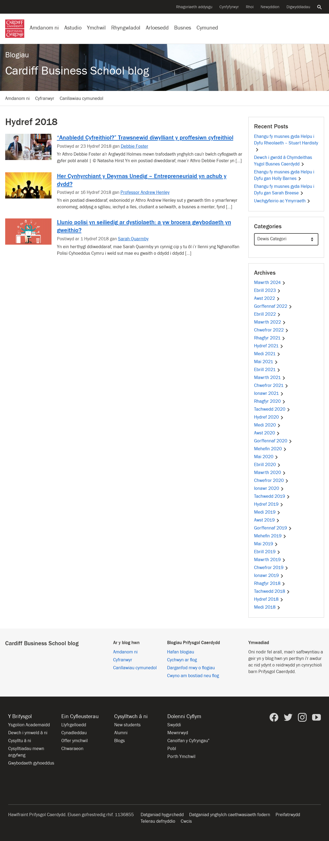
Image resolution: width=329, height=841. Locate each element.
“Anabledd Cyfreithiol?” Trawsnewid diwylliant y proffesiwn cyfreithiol (145, 137)
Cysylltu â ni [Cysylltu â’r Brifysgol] (19, 741)
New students (127, 725)
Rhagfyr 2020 (270, 401)
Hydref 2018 (268, 599)
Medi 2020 (267, 425)
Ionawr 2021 (269, 393)
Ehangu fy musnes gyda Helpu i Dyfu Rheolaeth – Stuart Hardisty (286, 143)
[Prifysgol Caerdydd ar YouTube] (316, 717)
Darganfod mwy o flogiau (191, 668)
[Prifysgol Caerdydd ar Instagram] (302, 717)
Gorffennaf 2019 (273, 528)
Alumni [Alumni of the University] (121, 733)
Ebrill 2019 (267, 552)
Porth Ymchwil (181, 756)
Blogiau (17, 55)
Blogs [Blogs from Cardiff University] (119, 741)
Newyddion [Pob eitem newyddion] (270, 7)
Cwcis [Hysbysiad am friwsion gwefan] (186, 821)
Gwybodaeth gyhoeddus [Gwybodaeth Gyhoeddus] (31, 763)
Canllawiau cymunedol (81, 98)
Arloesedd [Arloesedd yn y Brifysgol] (157, 28)
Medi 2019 (267, 512)
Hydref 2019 (268, 504)
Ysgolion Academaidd (29, 725)
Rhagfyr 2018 (269, 583)
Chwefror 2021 (271, 385)
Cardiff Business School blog (77, 71)
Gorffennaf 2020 (273, 441)
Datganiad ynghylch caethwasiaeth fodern (229, 815)
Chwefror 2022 (271, 330)
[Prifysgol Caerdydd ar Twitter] (288, 717)
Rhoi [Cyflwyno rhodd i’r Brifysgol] (249, 7)
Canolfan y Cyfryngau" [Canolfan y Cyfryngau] (188, 741)
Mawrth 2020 (270, 472)
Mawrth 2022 (270, 322)
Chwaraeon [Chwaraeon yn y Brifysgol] (72, 748)
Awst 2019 (267, 520)
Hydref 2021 (268, 346)
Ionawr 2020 (269, 488)
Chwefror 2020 (271, 480)
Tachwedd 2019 (272, 496)
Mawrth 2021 (270, 377)
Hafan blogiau (180, 652)
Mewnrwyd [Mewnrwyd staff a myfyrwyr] (177, 733)
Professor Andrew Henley (145, 192)
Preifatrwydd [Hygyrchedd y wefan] (288, 815)
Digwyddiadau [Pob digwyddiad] (298, 7)
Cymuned (207, 28)
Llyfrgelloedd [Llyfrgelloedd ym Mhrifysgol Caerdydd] (73, 725)
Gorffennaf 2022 (273, 306)
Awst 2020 (267, 433)
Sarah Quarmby (133, 239)
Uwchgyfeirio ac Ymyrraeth (282, 201)
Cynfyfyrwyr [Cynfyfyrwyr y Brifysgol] (229, 7)
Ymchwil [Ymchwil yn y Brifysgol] (96, 28)
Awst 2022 (267, 298)
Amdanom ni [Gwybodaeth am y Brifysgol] (44, 28)
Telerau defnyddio (158, 821)
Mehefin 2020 (270, 449)
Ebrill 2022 (267, 314)
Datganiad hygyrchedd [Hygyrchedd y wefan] (162, 815)
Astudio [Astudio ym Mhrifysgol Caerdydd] (73, 28)
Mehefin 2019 (270, 536)
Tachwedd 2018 (272, 591)
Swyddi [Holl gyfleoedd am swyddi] (174, 725)
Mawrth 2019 (270, 559)
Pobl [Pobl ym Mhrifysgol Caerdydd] (171, 748)
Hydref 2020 (269, 417)
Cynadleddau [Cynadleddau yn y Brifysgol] (74, 733)
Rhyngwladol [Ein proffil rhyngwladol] (125, 28)
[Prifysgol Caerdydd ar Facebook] (274, 717)
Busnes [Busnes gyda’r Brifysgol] (182, 28)
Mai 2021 (266, 362)
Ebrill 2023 (267, 290)
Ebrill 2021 (267, 369)
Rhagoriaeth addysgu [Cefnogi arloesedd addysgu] (194, 7)
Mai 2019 (266, 544)
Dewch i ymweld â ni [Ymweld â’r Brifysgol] (27, 733)
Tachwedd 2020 (272, 409)
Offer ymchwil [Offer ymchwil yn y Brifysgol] (74, 741)
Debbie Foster (134, 146)
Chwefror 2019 (271, 567)
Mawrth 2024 (270, 282)
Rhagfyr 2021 (269, 338)
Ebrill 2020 (267, 464)
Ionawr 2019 (269, 575)
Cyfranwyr (44, 98)
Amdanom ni (17, 98)
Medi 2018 (267, 607)
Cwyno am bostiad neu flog (193, 676)
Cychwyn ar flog (182, 660)
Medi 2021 (267, 354)
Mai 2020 (266, 457)
